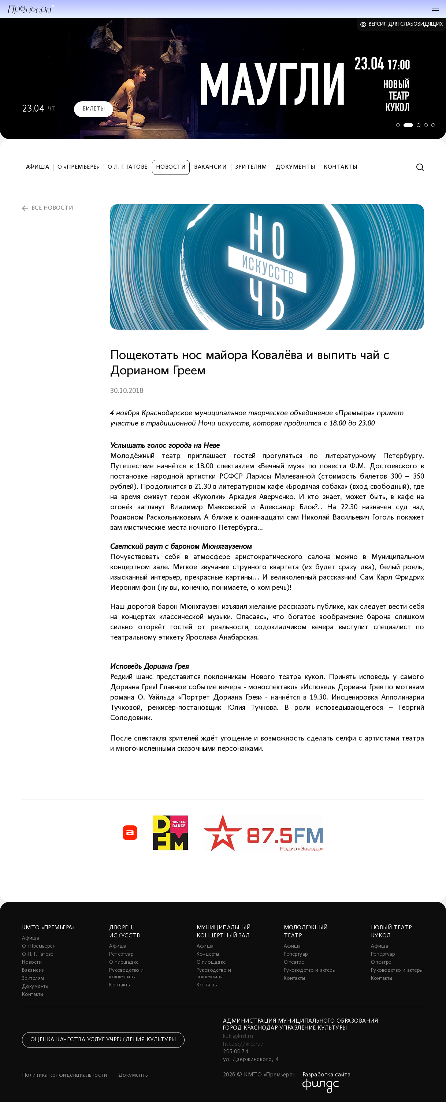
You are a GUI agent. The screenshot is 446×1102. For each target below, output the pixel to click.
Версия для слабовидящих (406, 24)
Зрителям (251, 167)
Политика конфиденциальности (64, 1075)
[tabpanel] (223, 78)
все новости (52, 208)
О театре (294, 962)
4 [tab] (426, 125)
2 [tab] (407, 125)
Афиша (37, 167)
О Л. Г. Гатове (128, 167)
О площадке (123, 962)
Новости (171, 167)
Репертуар (121, 954)
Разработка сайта (326, 1075)
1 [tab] (396, 125)
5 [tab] (433, 125)
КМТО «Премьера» (48, 928)
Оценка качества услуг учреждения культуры (103, 1040)
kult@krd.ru (238, 1036)
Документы (295, 167)
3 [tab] (418, 125)
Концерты (208, 954)
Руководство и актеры (309, 970)
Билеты (93, 109)
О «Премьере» (78, 167)
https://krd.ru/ (243, 1044)
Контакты (340, 167)
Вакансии (210, 167)
